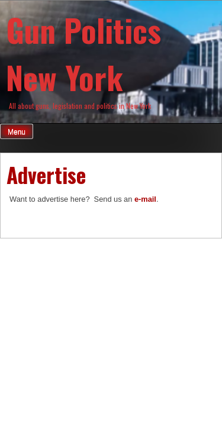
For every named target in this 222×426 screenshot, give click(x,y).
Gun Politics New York (83, 53)
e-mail (145, 199)
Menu (16, 132)
